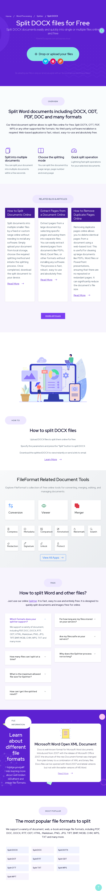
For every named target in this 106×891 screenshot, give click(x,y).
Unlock (43, 545)
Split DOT (11, 859)
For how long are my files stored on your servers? (75, 620)
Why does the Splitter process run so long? (75, 655)
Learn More (53, 459)
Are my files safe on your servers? (72, 637)
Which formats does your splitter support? (23, 620)
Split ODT (62, 859)
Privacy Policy (84, 73)
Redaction (12, 545)
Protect (61, 545)
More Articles (53, 316)
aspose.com (50, 38)
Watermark (79, 530)
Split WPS (62, 867)
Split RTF (37, 859)
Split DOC (37, 850)
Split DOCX (12, 850)
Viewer (46, 512)
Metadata (29, 530)
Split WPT (11, 876)
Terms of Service (68, 73)
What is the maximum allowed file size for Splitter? (25, 675)
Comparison (46, 530)
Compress (12, 530)
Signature (29, 545)
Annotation (63, 530)
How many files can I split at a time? (25, 658)
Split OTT (11, 867)
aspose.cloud (64, 38)
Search (93, 530)
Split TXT (37, 867)
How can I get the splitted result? (23, 693)
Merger (79, 512)
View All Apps (53, 557)
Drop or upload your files (53, 54)
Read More (15, 283)
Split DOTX (63, 850)
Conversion (15, 512)
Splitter (33, 601)
